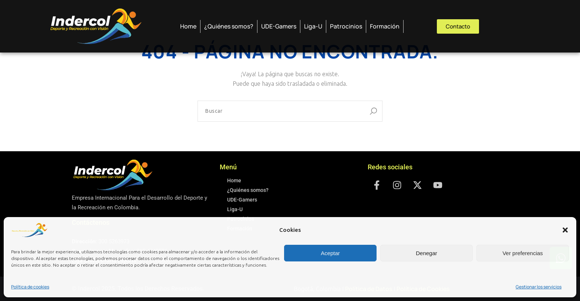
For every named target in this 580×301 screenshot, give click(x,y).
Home (188, 26)
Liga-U (313, 26)
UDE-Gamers (278, 26)
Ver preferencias (522, 253)
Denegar (426, 253)
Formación (384, 26)
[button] (565, 230)
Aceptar (330, 253)
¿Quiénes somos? (228, 26)
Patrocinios (346, 26)
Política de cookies (30, 287)
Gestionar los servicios (539, 287)
